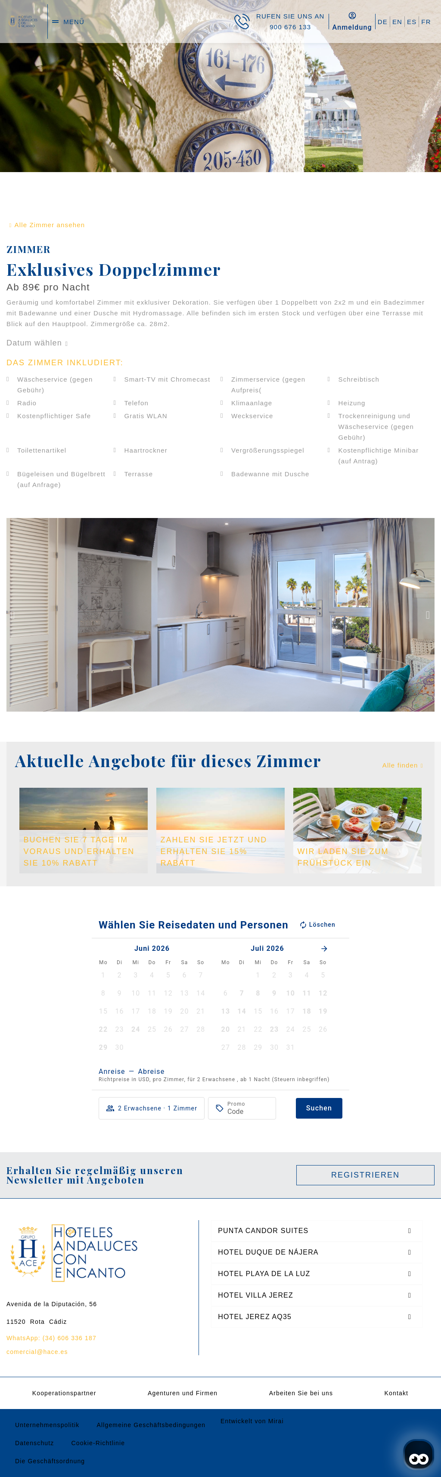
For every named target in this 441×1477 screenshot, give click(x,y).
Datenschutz (34, 1443)
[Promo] (248, 1111)
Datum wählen (34, 343)
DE (383, 21)
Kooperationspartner (64, 1393)
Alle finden (400, 765)
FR (426, 21)
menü (73, 21)
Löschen (317, 925)
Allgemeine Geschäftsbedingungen (150, 1424)
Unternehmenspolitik (47, 1424)
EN (397, 21)
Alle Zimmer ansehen (50, 224)
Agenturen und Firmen (182, 1393)
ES (411, 21)
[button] (13, 615)
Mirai (276, 1421)
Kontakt (397, 1393)
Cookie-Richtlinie (98, 1443)
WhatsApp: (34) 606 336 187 (51, 1338)
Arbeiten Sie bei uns (301, 1393)
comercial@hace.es (37, 1351)
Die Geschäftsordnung (50, 1461)
